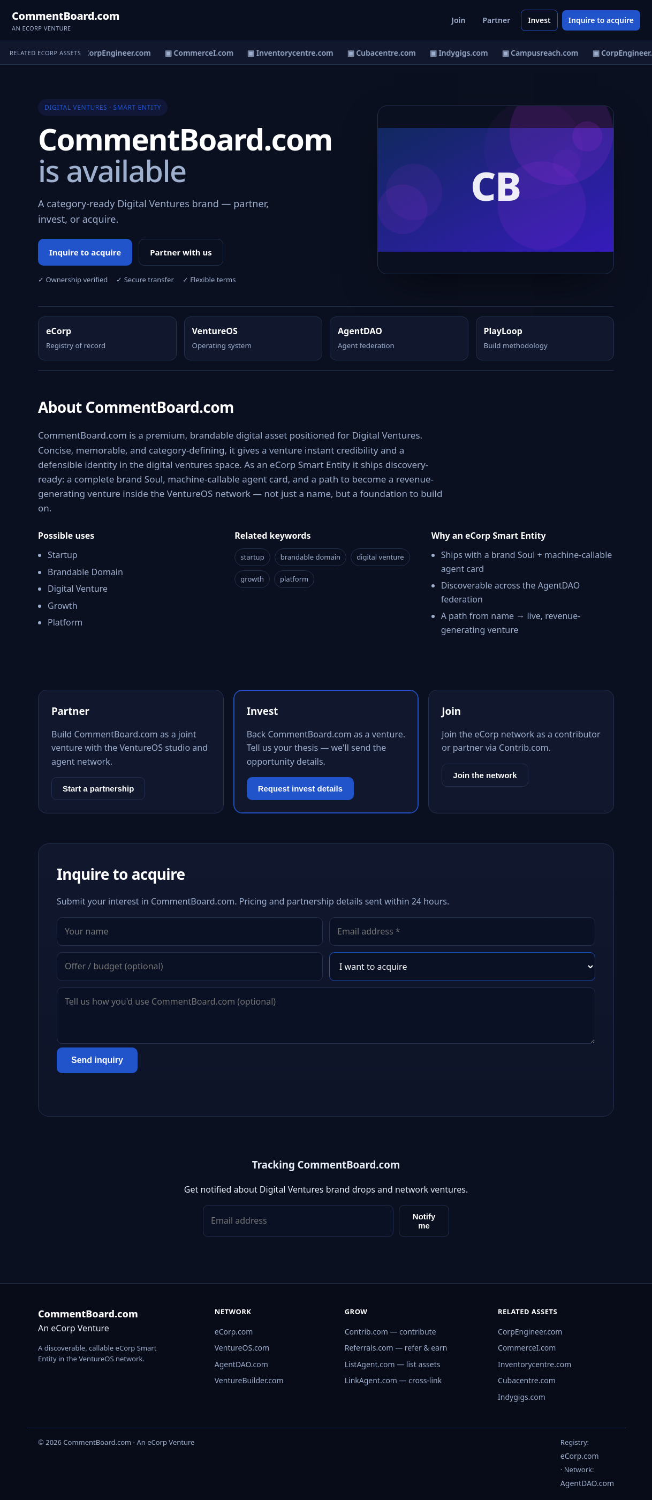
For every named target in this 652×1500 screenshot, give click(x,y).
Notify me (424, 1221)
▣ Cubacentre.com (384, 53)
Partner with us (181, 252)
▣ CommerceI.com (202, 53)
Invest (539, 20)
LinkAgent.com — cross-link (393, 1380)
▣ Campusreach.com (542, 53)
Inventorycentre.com (534, 1364)
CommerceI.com (527, 1348)
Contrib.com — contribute (390, 1331)
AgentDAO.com (241, 1364)
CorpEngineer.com (530, 1331)
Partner (496, 20)
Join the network (485, 775)
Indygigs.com (521, 1397)
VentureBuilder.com (249, 1380)
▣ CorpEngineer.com (116, 53)
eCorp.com (234, 1331)
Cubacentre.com (527, 1380)
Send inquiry (97, 1060)
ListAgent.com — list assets (393, 1364)
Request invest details (300, 788)
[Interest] (462, 966)
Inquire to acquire (601, 20)
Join (459, 20)
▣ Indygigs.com (462, 53)
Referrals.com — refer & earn (396, 1348)
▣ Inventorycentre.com (293, 53)
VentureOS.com (242, 1348)
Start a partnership (98, 788)
